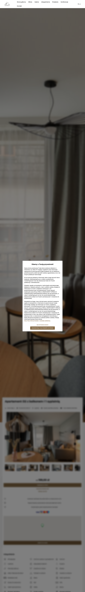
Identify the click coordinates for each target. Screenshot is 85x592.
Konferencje (64, 4)
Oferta (30, 4)
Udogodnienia (45, 4)
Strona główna (21, 4)
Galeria (37, 4)
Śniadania (55, 4)
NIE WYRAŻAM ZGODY (42, 324)
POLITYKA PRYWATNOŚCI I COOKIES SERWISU (37, 320)
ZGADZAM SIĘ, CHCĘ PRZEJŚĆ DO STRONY (42, 328)
